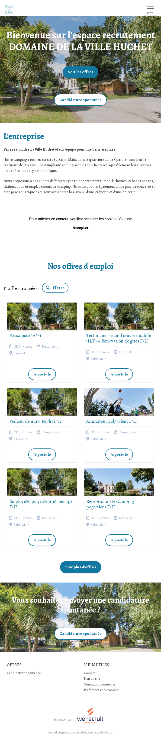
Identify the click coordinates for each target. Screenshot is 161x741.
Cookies (89, 673)
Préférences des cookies (101, 690)
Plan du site (92, 678)
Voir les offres (80, 72)
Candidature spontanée (80, 99)
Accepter (81, 227)
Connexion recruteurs (100, 684)
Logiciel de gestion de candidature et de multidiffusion (80, 732)
